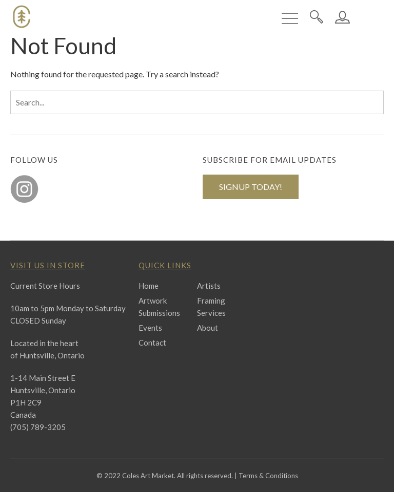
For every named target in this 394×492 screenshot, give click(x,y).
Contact (152, 342)
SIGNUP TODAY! (250, 186)
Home (149, 285)
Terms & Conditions (268, 476)
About (207, 327)
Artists (209, 285)
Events (150, 327)
